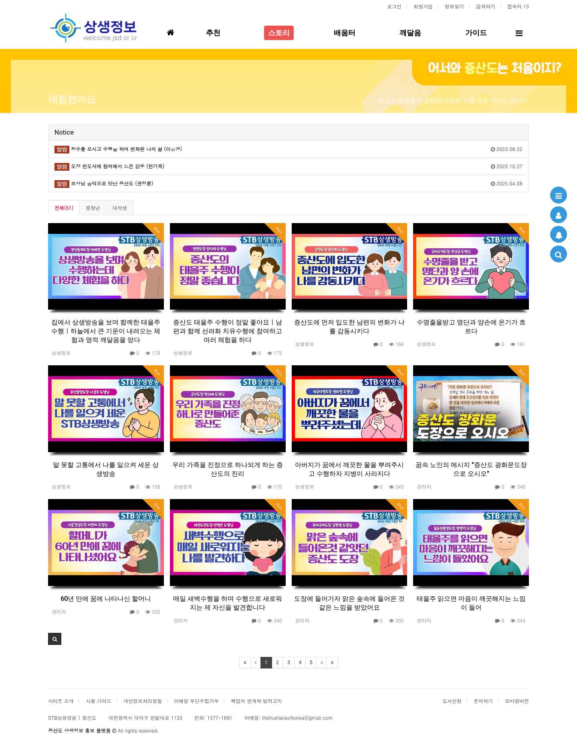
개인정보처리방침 (142, 700)
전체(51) (63, 207)
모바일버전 (517, 700)
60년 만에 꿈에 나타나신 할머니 (106, 598)
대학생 (120, 207)
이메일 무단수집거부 (196, 700)
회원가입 (423, 6)
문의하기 (483, 700)
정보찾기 (454, 6)
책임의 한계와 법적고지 (256, 700)
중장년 (93, 207)
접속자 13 (518, 6)
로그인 (394, 6)
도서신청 (452, 700)
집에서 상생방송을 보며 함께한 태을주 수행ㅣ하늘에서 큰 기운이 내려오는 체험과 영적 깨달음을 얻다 (105, 331)
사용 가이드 (98, 700)
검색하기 (485, 6)
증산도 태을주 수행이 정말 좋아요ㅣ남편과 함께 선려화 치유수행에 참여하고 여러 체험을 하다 (227, 331)
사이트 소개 (61, 700)
